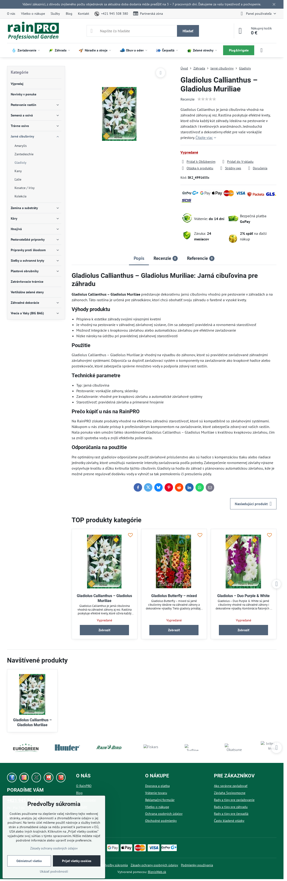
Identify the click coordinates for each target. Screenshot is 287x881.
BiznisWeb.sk (157, 872)
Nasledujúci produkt (253, 504)
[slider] (206, 99)
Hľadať (188, 31)
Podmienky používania (197, 865)
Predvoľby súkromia (113, 865)
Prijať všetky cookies (76, 861)
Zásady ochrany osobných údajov (154, 865)
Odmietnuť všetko (29, 861)
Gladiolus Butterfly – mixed (174, 596)
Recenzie (187, 99)
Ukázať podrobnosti (54, 871)
